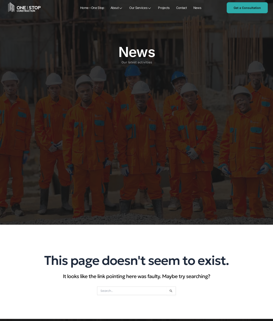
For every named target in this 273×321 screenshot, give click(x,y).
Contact (181, 8)
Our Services (140, 8)
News (197, 8)
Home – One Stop (92, 8)
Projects (164, 8)
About (117, 8)
